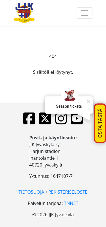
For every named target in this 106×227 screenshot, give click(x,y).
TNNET (71, 203)
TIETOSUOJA (31, 192)
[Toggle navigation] (84, 13)
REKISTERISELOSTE (68, 192)
